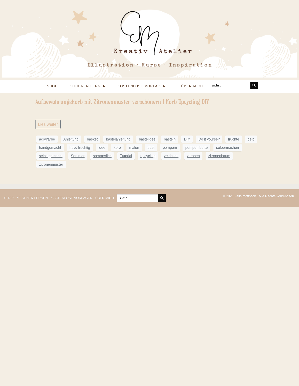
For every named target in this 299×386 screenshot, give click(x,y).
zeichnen (171, 335)
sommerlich (102, 335)
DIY (187, 318)
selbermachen (227, 326)
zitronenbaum (219, 335)
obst (150, 326)
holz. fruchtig (80, 326)
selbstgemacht (50, 335)
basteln (169, 318)
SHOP (52, 86)
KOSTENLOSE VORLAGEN (143, 86)
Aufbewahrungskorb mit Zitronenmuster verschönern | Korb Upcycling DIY (122, 102)
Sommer (78, 335)
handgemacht (50, 326)
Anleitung (70, 318)
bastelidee (147, 318)
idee (101, 326)
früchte (233, 318)
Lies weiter (48, 303)
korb (117, 326)
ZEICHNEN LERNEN (87, 86)
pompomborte (196, 326)
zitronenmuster (51, 343)
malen (134, 326)
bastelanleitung (118, 318)
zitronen (193, 335)
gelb (251, 318)
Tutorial (126, 335)
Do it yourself (209, 318)
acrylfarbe (47, 318)
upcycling (148, 335)
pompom (170, 326)
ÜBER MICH (192, 86)
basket (92, 318)
